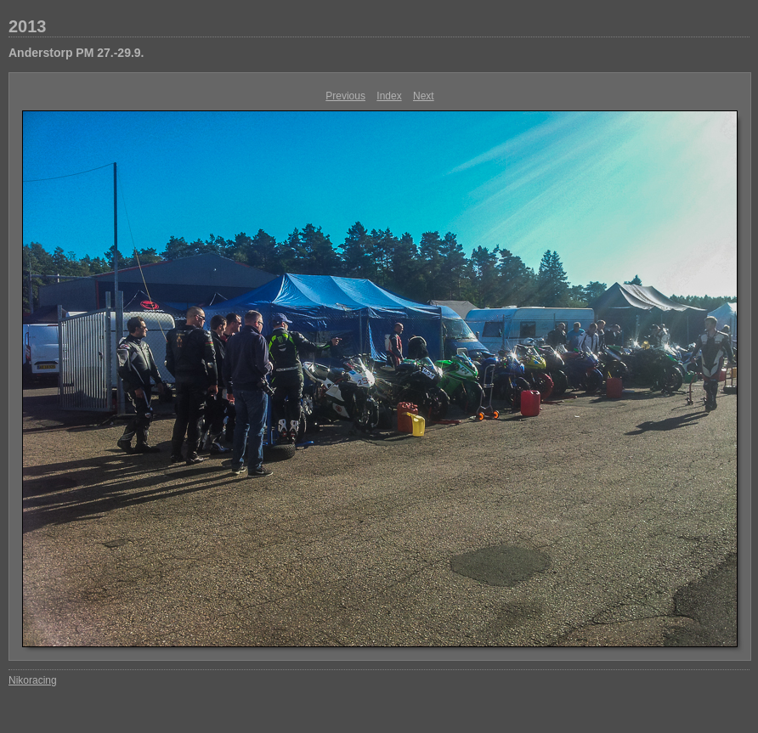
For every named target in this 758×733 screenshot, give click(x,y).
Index (388, 96)
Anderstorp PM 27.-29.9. (76, 52)
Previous (345, 96)
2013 (27, 26)
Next (423, 96)
